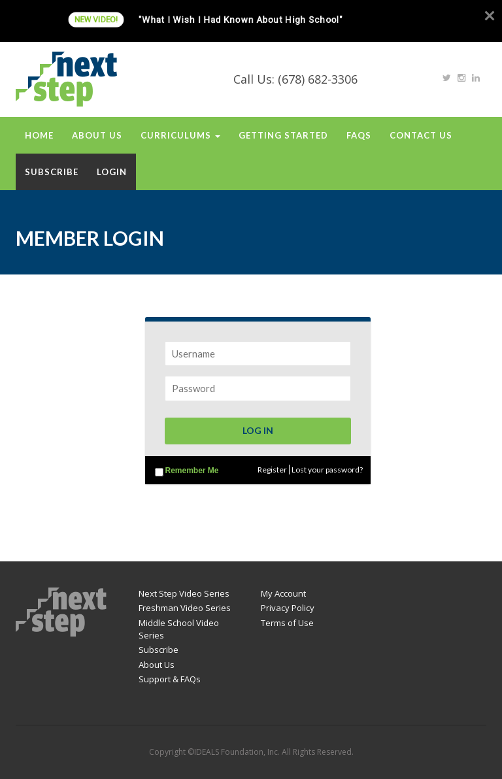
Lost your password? (327, 469)
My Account (283, 593)
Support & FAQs (170, 679)
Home (39, 135)
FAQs (358, 135)
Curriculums (180, 135)
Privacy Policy (287, 608)
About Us (97, 135)
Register (272, 469)
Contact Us (421, 135)
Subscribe (51, 172)
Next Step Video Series (184, 593)
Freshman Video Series (185, 608)
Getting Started (283, 135)
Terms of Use (287, 623)
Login (112, 172)
